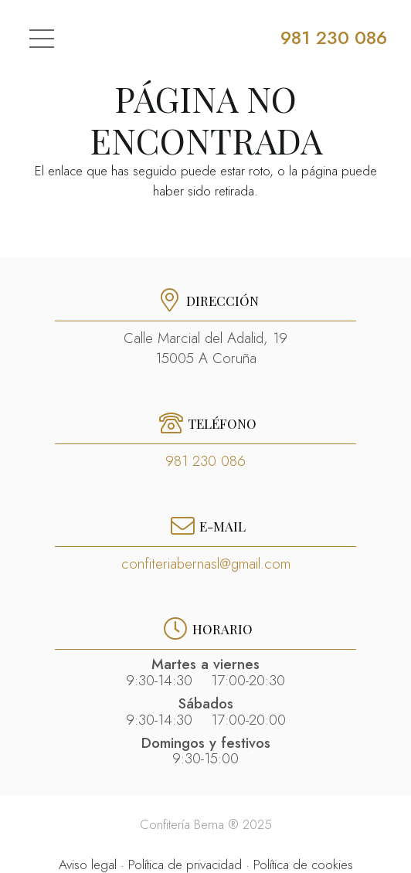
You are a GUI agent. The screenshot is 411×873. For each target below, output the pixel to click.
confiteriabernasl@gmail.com (205, 563)
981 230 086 (205, 460)
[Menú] (41, 38)
